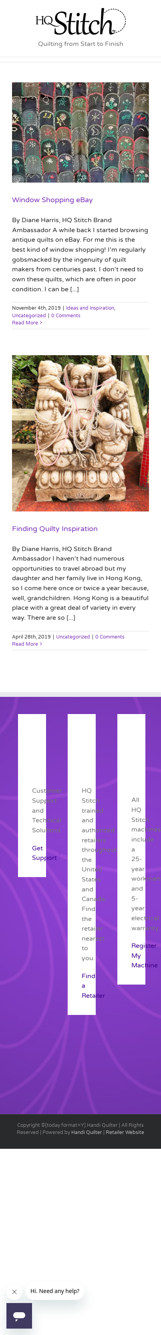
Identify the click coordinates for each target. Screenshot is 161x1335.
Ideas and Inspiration (90, 308)
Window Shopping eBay (52, 199)
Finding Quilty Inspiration (55, 528)
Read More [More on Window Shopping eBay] (25, 323)
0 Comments (65, 315)
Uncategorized (29, 315)
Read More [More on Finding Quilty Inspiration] (25, 644)
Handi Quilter (86, 1132)
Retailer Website (125, 1132)
